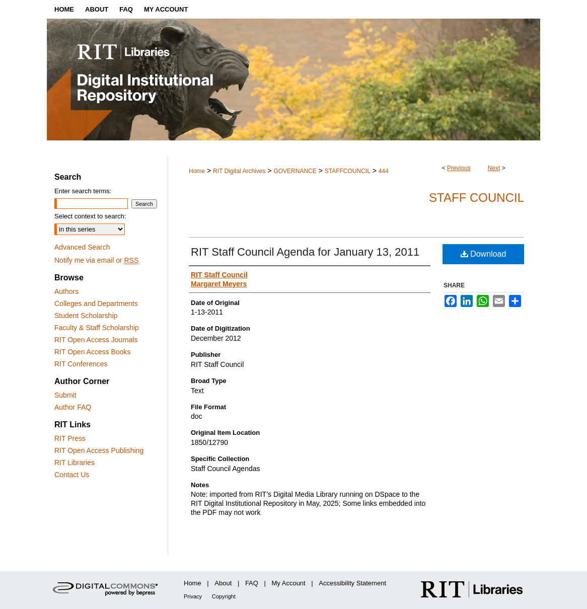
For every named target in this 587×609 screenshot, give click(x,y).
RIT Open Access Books (92, 352)
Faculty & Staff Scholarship (96, 328)
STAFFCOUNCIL (348, 171)
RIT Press (70, 438)
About (223, 583)
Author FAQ (72, 407)
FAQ (251, 583)
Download (483, 254)
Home (197, 171)
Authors (66, 291)
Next (494, 168)
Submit (65, 395)
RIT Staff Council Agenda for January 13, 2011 (305, 252)
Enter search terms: (82, 191)
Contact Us (71, 475)
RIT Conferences (81, 364)
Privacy (193, 596)
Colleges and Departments (96, 303)
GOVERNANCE (294, 171)
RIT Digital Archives (239, 171)
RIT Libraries (74, 463)
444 (384, 171)
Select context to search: (90, 216)
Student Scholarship (85, 316)
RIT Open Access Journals (95, 340)
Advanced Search (82, 247)
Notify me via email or (96, 260)
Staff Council (476, 197)
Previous (459, 168)
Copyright (224, 596)
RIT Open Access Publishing (98, 450)
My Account (289, 583)
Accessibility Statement (352, 583)
